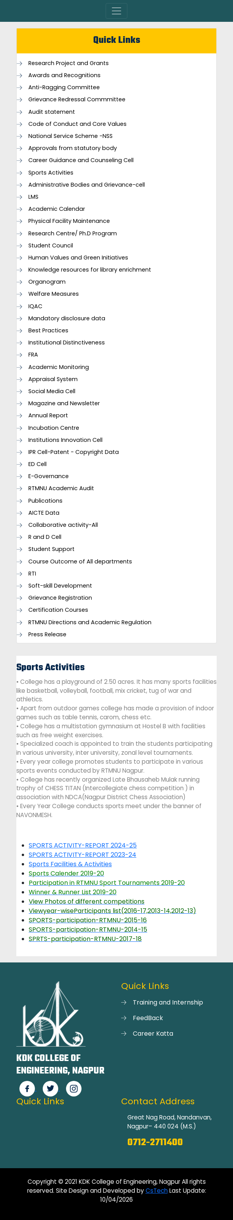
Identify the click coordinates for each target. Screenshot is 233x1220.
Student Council (50, 245)
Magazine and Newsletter (64, 403)
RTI (32, 573)
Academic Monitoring (58, 367)
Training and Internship (168, 1002)
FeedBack (148, 1017)
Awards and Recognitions (64, 75)
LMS (33, 197)
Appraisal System (53, 379)
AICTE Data (43, 513)
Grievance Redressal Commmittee (76, 99)
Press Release (47, 634)
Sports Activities (50, 173)
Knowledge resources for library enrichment (89, 270)
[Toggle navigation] (116, 11)
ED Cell (37, 464)
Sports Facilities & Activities (70, 864)
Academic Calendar (56, 209)
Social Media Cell (51, 391)
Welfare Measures (53, 294)
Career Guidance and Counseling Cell (81, 160)
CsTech (157, 1190)
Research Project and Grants (68, 63)
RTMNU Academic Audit (61, 488)
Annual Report (48, 415)
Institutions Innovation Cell (65, 440)
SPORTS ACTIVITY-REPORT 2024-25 (83, 845)
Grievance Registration (60, 598)
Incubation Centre (53, 428)
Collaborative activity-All (63, 525)
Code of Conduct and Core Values (77, 124)
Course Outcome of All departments (80, 561)
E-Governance (48, 476)
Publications (45, 501)
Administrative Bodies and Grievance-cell (86, 185)
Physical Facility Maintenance (69, 221)
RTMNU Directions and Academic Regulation (89, 622)
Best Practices (48, 330)
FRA (33, 354)
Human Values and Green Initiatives (78, 257)
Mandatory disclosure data (66, 318)
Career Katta (153, 1033)
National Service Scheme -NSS (70, 136)
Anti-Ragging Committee (64, 87)
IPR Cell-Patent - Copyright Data (73, 452)
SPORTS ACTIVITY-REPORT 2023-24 (82, 854)
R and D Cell (44, 537)
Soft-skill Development (60, 586)
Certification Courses (58, 610)
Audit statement (51, 112)
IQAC (35, 306)
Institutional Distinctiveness (66, 342)
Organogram (47, 282)
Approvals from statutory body (72, 148)
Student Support (51, 549)
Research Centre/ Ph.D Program (72, 233)
